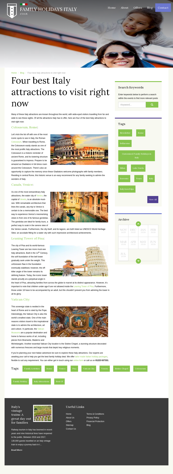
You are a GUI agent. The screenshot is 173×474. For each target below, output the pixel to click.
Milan (122, 168)
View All (153, 199)
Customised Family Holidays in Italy (136, 156)
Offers (137, 7)
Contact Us (71, 429)
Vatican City (88, 368)
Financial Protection (95, 421)
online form (78, 360)
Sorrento (124, 178)
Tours (139, 178)
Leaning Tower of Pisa (27, 238)
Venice (39, 195)
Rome (141, 133)
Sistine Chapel (121, 368)
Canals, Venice (22, 185)
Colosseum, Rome (24, 127)
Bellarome (125, 143)
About (124, 7)
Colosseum (16, 142)
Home (112, 7)
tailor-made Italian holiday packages (91, 356)
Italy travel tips (127, 189)
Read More (16, 450)
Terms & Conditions (95, 414)
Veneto (23, 199)
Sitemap (69, 425)
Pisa (74, 368)
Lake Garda (138, 168)
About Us (70, 418)
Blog (150, 7)
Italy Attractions (41, 381)
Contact (163, 7)
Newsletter (125, 133)
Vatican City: (20, 299)
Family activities (32, 368)
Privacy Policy (92, 418)
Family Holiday (20, 381)
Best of (59, 381)
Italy (151, 178)
